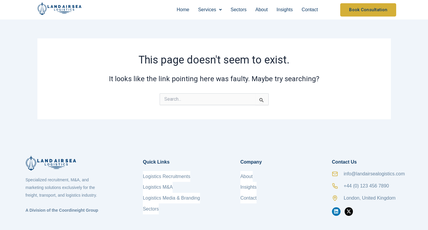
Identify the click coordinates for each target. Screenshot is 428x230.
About (261, 9)
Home (183, 9)
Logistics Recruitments (166, 175)
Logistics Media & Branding (171, 194)
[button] (210, 10)
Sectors (239, 9)
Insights (285, 9)
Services (210, 9)
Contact (310, 9)
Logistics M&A (158, 184)
